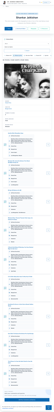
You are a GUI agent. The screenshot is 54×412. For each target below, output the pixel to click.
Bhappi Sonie (8, 109)
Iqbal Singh (13, 271)
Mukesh (20, 155)
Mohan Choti (24, 140)
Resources (44, 28)
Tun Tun (12, 143)
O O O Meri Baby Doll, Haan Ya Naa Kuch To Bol (20, 276)
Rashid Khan (17, 141)
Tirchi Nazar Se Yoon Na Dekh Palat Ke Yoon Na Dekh (20, 362)
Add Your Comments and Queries (27, 400)
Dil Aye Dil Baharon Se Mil (14, 190)
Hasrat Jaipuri (14, 152)
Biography (33, 28)
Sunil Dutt (30, 141)
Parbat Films (8, 103)
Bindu (17, 139)
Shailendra (13, 209)
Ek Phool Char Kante (15, 136)
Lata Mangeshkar (14, 155)
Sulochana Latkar (24, 141)
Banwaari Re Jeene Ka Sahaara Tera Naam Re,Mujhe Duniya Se (19, 161)
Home (8, 28)
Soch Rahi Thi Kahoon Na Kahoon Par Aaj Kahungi (20, 333)
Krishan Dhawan (17, 140)
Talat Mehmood (22, 212)
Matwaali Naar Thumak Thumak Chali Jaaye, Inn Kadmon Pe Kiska (20, 218)
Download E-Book (20, 28)
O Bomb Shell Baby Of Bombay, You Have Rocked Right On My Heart (20, 248)
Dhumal (27, 139)
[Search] (39, 2)
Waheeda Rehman (18, 143)
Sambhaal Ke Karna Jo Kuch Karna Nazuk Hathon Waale (20, 305)
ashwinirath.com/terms (7, 408)
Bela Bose (13, 139)
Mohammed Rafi (14, 299)
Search (27, 50)
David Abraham (22, 139)
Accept (49, 407)
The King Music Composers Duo (27, 13)
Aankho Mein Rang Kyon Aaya (15, 133)
